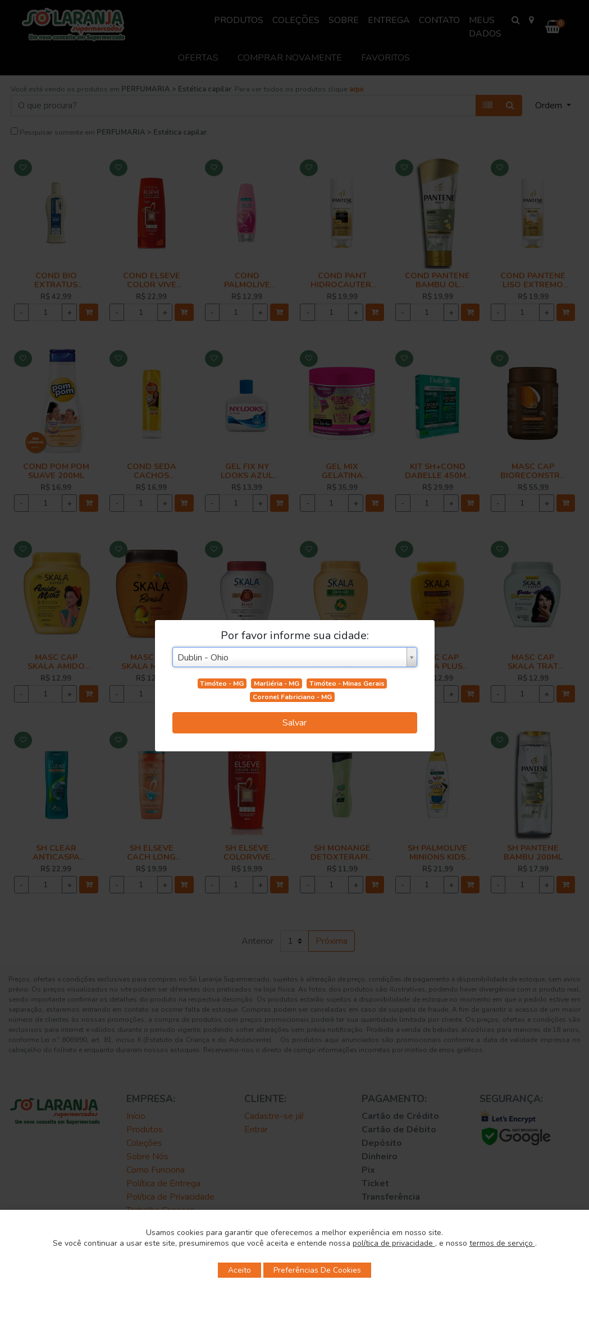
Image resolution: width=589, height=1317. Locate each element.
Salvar (294, 723)
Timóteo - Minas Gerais (347, 683)
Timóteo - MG (222, 683)
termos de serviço (502, 1243)
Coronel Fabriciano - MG (292, 696)
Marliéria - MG (276, 683)
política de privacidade (394, 1243)
